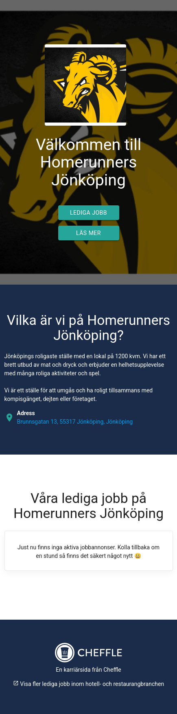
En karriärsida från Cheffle (88, 669)
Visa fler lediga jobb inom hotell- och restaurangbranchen (88, 684)
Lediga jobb (88, 212)
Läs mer (88, 233)
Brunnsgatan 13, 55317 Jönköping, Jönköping (75, 421)
